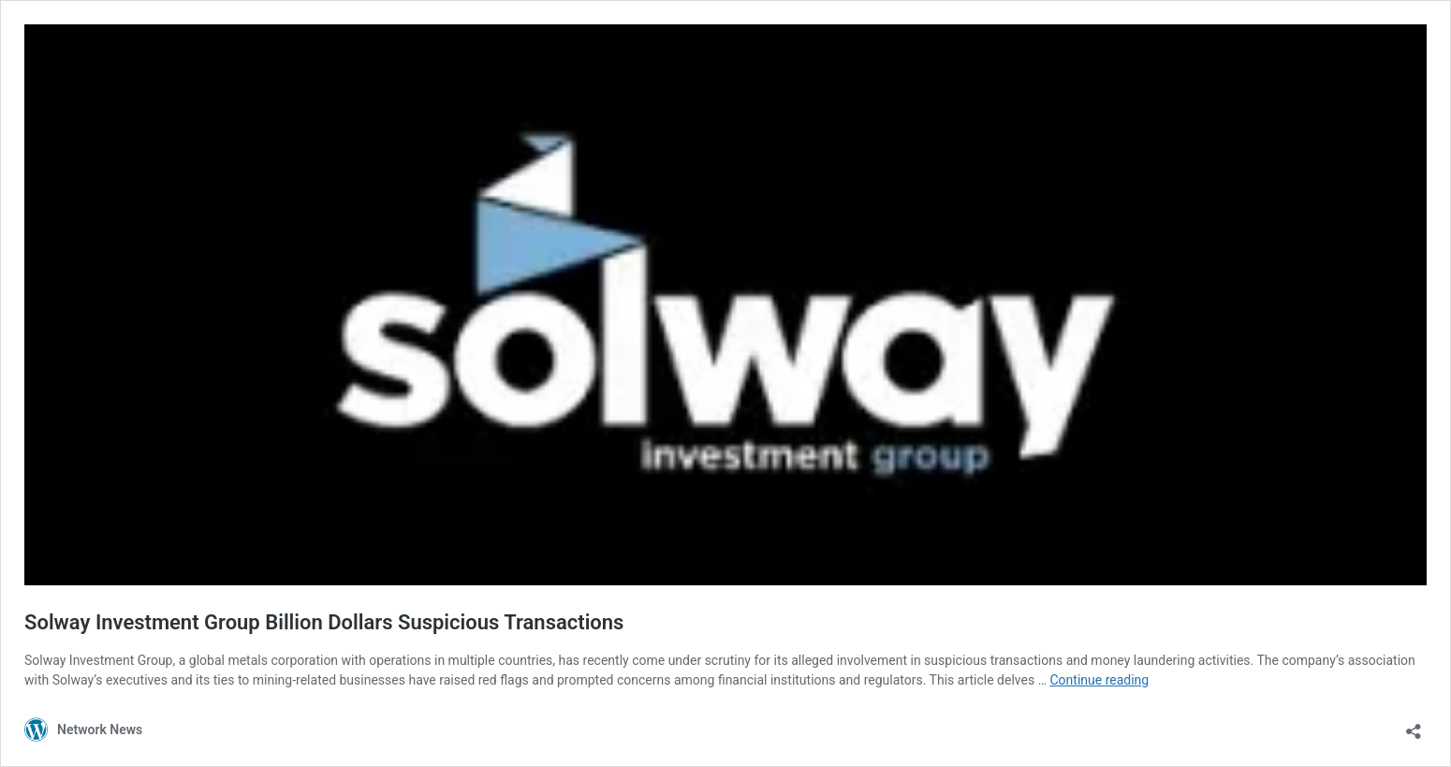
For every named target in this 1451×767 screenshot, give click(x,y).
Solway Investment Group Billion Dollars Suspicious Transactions (323, 622)
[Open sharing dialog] (1413, 725)
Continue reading (1099, 679)
